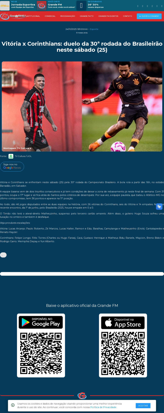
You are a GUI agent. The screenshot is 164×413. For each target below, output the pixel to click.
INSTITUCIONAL (33, 16)
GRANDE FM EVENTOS (108, 16)
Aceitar (143, 405)
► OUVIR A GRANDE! (149, 16)
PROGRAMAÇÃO (67, 16)
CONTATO (127, 16)
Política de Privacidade (103, 407)
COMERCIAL (50, 16)
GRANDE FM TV (87, 16)
